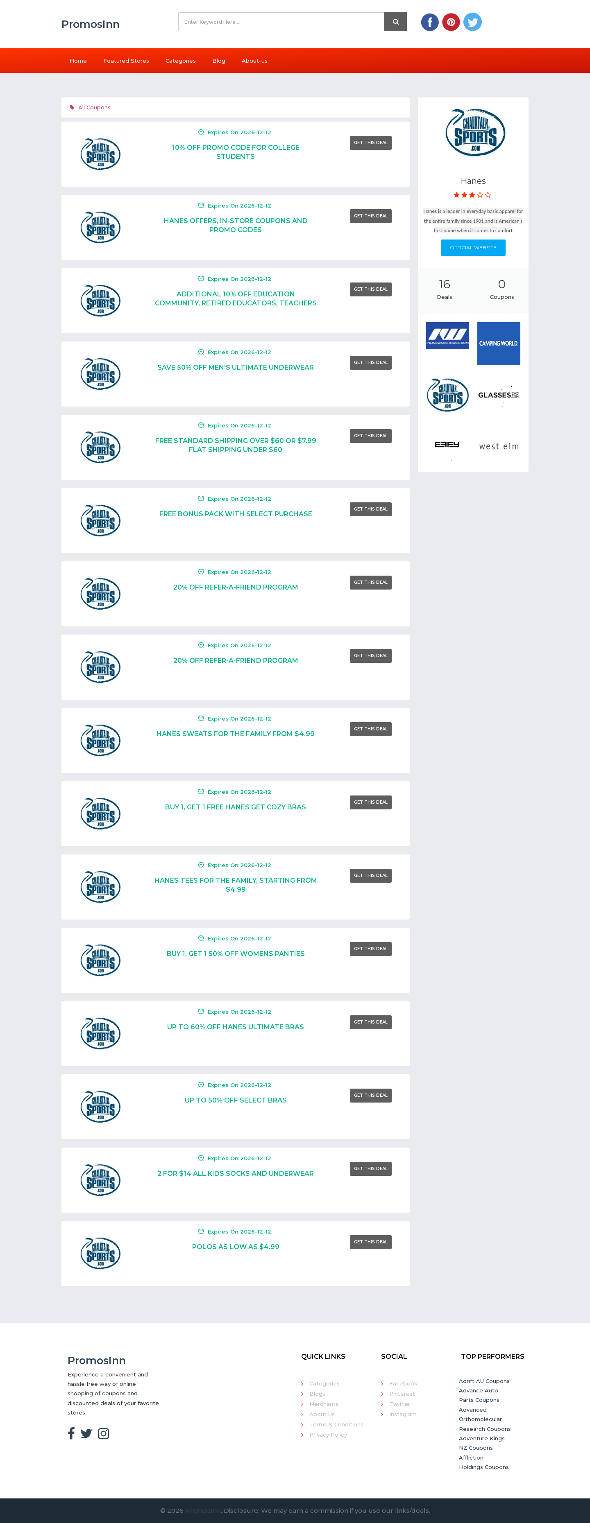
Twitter (399, 1404)
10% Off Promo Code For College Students (236, 152)
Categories (181, 60)
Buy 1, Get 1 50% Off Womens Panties (236, 954)
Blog (218, 60)
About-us (255, 60)
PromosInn (203, 1510)
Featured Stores (126, 60)
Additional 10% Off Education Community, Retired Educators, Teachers (236, 298)
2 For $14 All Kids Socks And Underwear (235, 1173)
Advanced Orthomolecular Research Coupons (485, 1419)
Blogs (317, 1393)
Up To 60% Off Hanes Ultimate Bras (235, 1027)
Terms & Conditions (336, 1424)
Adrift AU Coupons (484, 1381)
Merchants (323, 1404)
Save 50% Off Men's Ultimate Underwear (235, 367)
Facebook (403, 1383)
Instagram (403, 1414)
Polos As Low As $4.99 (235, 1247)
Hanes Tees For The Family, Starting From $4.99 (235, 885)
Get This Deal (371, 142)
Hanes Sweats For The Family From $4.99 (236, 734)
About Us (322, 1414)
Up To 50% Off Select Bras (236, 1100)
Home (78, 60)
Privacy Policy (328, 1434)
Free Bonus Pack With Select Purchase (235, 514)
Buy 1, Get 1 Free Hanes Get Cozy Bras (235, 807)
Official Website (473, 247)
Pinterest (402, 1393)
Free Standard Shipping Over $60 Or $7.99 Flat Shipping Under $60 (235, 445)
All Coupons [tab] (90, 107)
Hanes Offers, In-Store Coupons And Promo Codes (236, 225)
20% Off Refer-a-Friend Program (235, 587)
